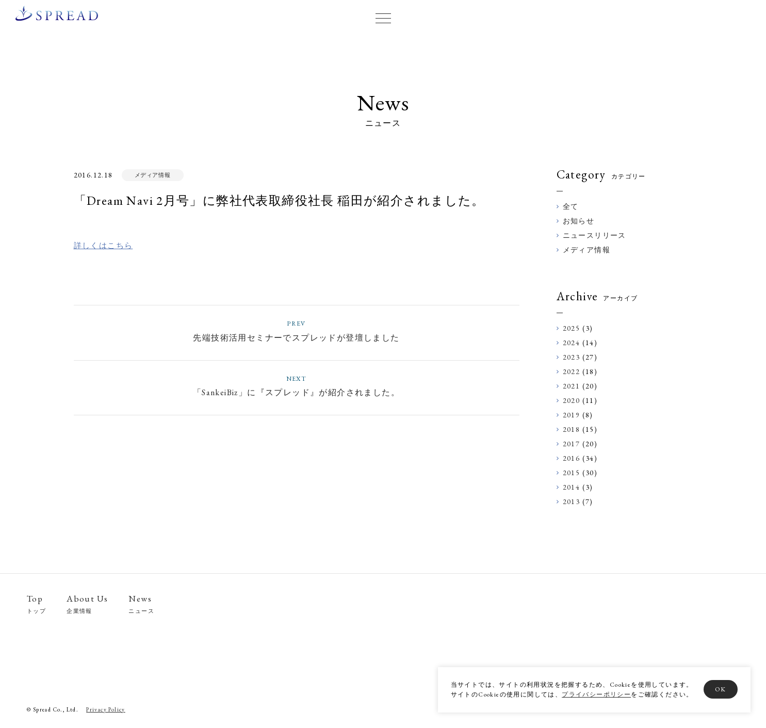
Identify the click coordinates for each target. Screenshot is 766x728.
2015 (571, 472)
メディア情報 (152, 175)
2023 (571, 357)
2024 (571, 342)
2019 (571, 414)
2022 (571, 371)
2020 (571, 400)
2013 (571, 501)
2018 (571, 429)
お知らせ (579, 220)
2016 (571, 458)
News (141, 604)
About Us (87, 604)
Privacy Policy (105, 710)
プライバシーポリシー (595, 694)
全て (571, 206)
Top (36, 604)
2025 (571, 328)
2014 (571, 487)
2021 (571, 386)
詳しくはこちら (103, 245)
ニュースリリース (594, 235)
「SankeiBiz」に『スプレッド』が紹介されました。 (296, 386)
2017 (571, 443)
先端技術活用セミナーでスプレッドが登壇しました (296, 330)
